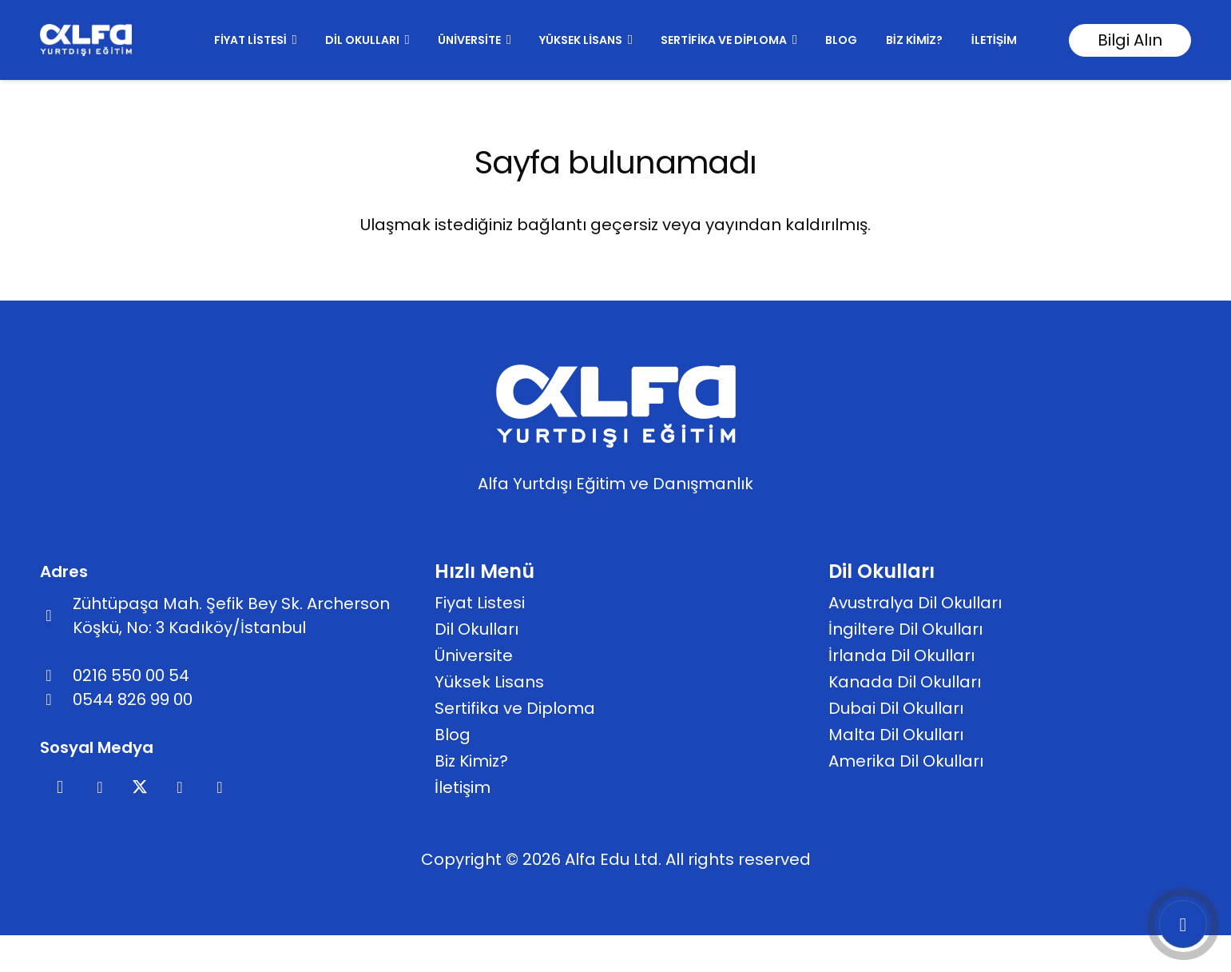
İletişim (462, 787)
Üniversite (474, 655)
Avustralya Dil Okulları (915, 603)
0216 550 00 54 (131, 675)
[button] (292, 40)
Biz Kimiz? (471, 761)
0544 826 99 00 (133, 699)
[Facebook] (100, 787)
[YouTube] (220, 787)
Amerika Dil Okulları (905, 761)
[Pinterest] (180, 787)
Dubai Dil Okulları (895, 708)
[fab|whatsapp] (56, 699)
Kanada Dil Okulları (904, 682)
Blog (453, 734)
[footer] (86, 40)
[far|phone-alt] (56, 675)
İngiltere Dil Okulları (905, 629)
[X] (140, 787)
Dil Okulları (476, 629)
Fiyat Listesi (480, 603)
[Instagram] (60, 787)
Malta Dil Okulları (895, 734)
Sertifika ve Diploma (515, 708)
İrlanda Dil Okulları (901, 655)
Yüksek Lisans (489, 682)
